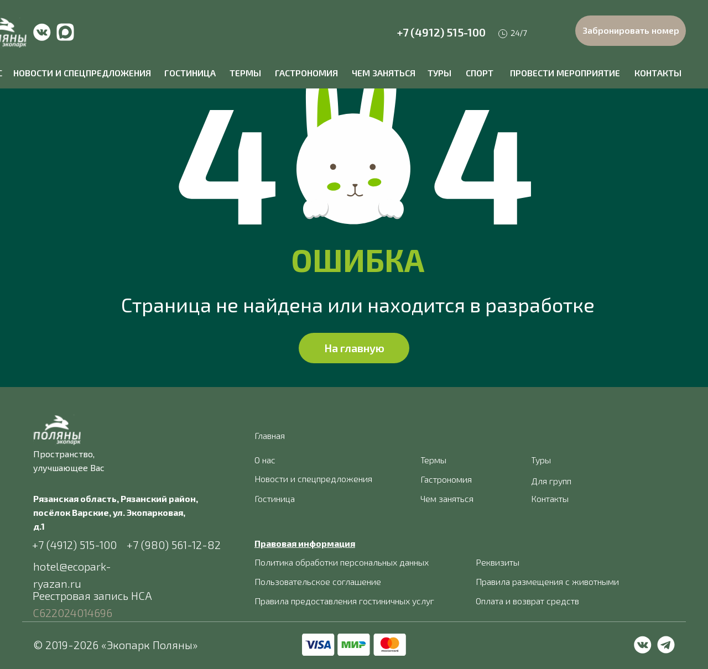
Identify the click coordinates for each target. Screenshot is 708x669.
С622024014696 (72, 612)
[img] (42, 32)
